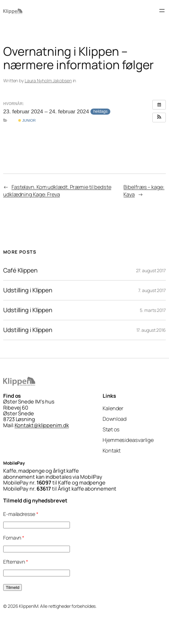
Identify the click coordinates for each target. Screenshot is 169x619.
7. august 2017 (152, 290)
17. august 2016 (151, 330)
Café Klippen (20, 270)
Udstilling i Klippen (27, 290)
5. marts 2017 (153, 310)
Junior (27, 120)
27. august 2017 (151, 270)
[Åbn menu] (162, 10)
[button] (159, 117)
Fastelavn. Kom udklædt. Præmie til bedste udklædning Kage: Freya (57, 190)
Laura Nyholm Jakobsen (48, 80)
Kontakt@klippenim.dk (42, 425)
